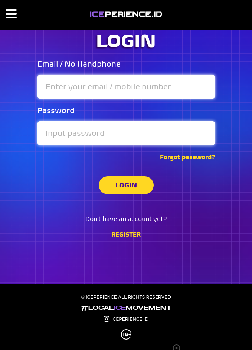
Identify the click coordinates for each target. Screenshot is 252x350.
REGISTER (126, 234)
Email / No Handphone (79, 64)
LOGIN (126, 185)
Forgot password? (187, 157)
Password (56, 110)
